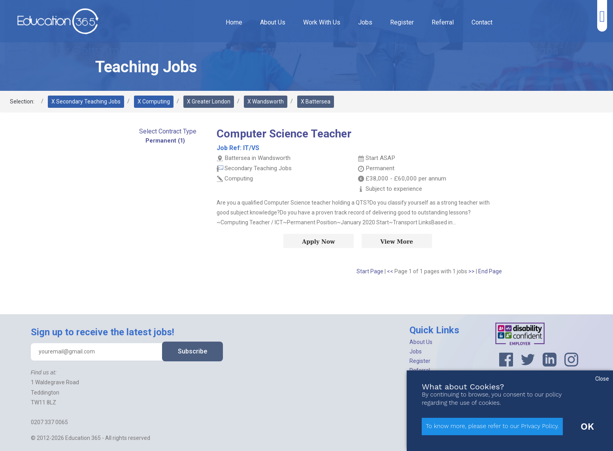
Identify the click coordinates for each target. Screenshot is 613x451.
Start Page (369, 271)
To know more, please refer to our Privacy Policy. (492, 426)
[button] (167, 131)
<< (390, 271)
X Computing (154, 101)
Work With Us (321, 22)
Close (602, 379)
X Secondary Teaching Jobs (86, 101)
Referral (443, 22)
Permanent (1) (165, 140)
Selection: (22, 101)
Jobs (365, 22)
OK (587, 426)
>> (472, 271)
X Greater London (208, 101)
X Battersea (315, 101)
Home (234, 22)
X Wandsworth (265, 101)
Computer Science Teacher (284, 133)
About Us (272, 22)
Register (402, 22)
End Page (490, 271)
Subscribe (192, 351)
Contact (482, 22)
